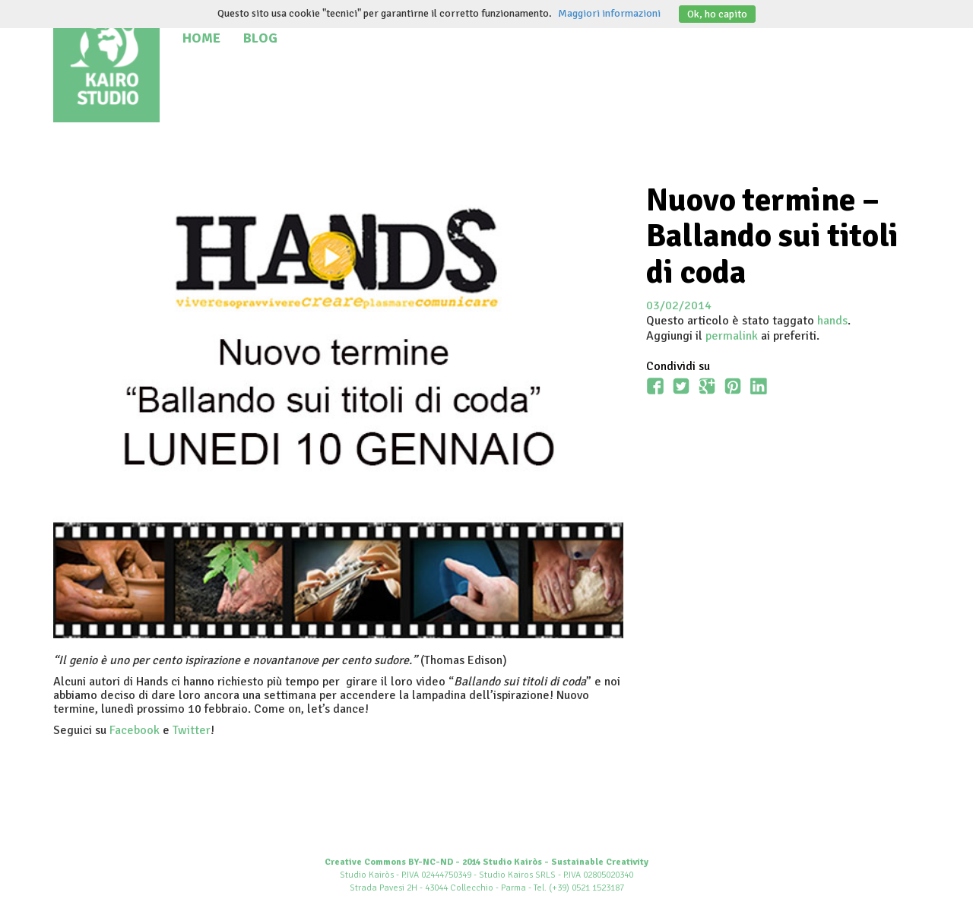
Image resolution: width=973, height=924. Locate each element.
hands (832, 320)
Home (201, 38)
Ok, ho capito (717, 14)
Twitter (192, 730)
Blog (260, 38)
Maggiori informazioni (609, 13)
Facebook (134, 730)
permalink (731, 335)
